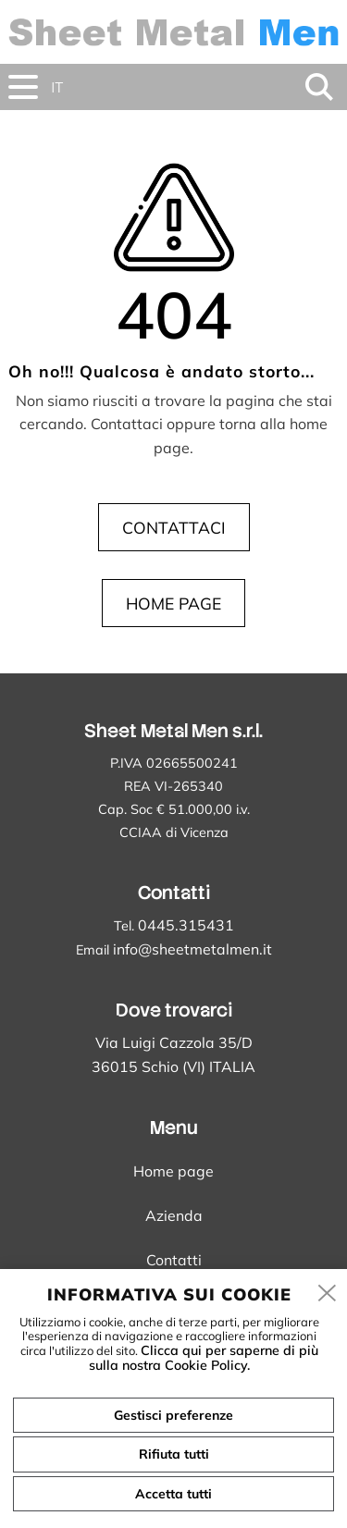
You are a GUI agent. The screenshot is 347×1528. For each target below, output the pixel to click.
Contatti (174, 1260)
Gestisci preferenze (173, 1415)
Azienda (174, 1215)
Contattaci (174, 527)
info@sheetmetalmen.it (192, 949)
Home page (173, 603)
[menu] (23, 87)
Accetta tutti (173, 1493)
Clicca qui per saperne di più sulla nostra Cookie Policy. (203, 1358)
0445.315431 (186, 925)
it (57, 87)
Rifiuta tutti (174, 1454)
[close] (327, 1294)
